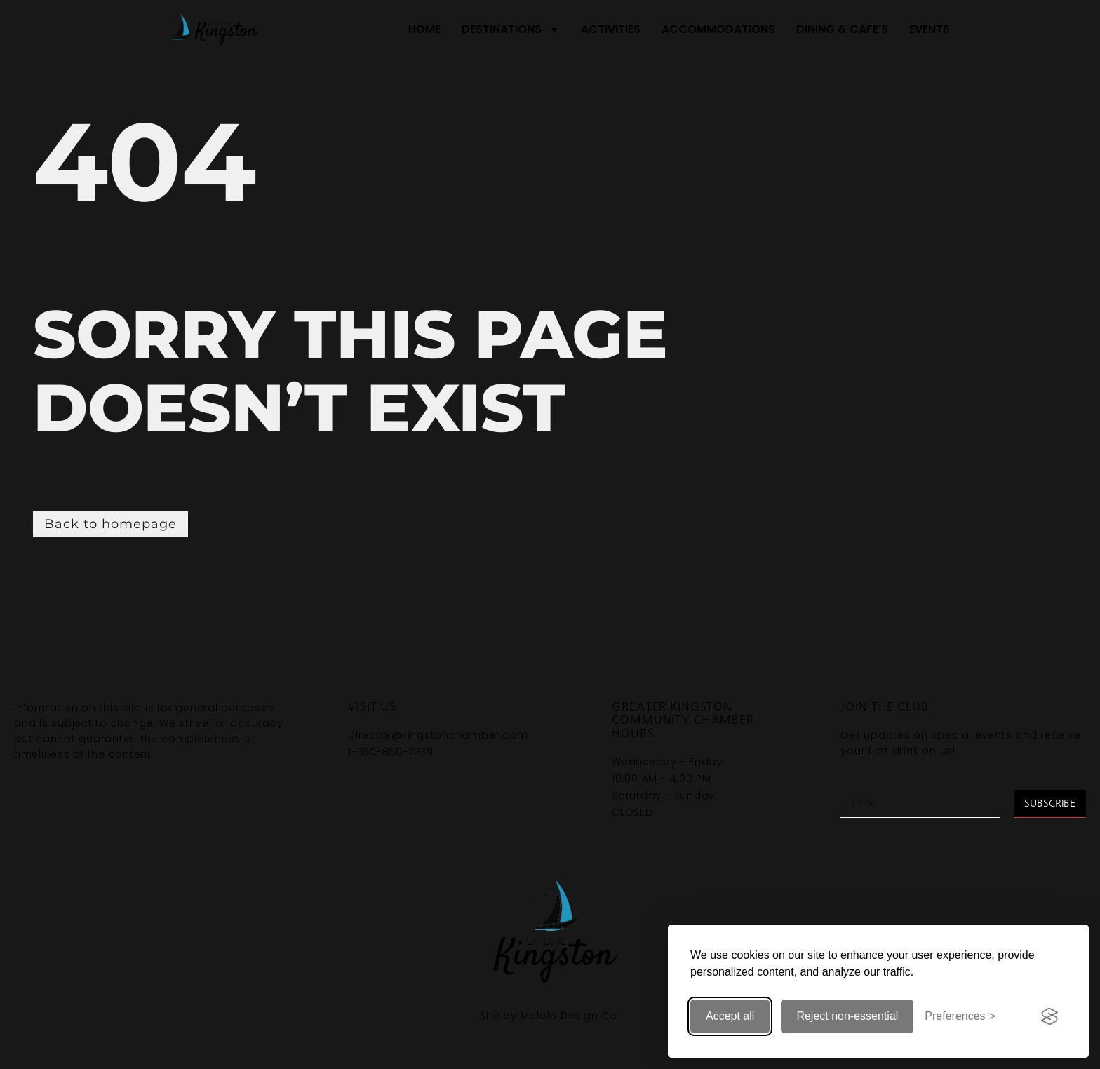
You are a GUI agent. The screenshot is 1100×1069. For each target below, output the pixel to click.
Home (424, 29)
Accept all (730, 1016)
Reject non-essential (847, 1016)
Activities (610, 29)
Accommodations (718, 29)
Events (929, 29)
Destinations (511, 29)
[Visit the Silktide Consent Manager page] (1049, 1016)
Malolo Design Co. (570, 1016)
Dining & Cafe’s (842, 29)
